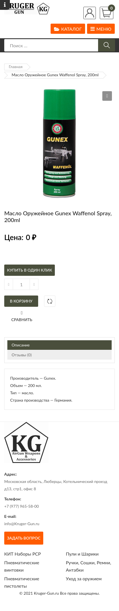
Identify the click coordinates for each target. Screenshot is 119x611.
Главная (16, 66)
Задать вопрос (23, 538)
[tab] (59, 345)
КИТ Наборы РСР (22, 553)
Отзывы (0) (22, 354)
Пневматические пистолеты (21, 582)
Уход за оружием (84, 578)
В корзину (21, 301)
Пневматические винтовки (21, 566)
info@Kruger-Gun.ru (21, 523)
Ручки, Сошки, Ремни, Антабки (88, 566)
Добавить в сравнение (49, 301)
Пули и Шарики (82, 553)
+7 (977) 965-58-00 (21, 506)
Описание (21, 345)
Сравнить (21, 319)
